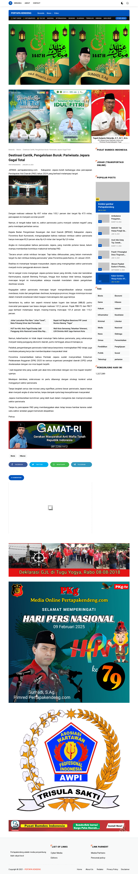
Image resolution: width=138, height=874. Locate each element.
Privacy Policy (112, 869)
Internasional (61, 18)
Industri (118, 308)
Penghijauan (120, 347)
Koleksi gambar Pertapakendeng (106, 205)
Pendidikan (102, 347)
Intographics (29, 18)
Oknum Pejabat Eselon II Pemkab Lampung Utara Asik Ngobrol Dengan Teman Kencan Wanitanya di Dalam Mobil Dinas (119, 265)
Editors (54, 858)
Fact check (16, 18)
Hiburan (98, 18)
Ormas (100, 340)
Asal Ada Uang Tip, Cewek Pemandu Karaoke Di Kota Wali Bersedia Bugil (119, 241)
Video (56, 13)
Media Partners (98, 853)
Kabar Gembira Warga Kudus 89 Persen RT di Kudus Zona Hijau (118, 277)
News (49, 13)
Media (100, 328)
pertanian (118, 359)
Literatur (118, 321)
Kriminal (101, 321)
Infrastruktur (103, 315)
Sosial (117, 353)
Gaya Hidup (107, 18)
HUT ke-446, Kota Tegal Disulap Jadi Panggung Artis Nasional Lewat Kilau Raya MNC (28, 330)
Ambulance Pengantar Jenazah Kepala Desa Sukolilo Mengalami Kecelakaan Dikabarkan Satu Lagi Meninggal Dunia (118, 217)
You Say (41, 18)
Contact (36, 3)
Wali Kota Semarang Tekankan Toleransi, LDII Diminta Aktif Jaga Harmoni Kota (70, 330)
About (27, 3)
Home (79, 869)
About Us (89, 869)
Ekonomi (72, 18)
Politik (100, 353)
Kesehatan (119, 315)
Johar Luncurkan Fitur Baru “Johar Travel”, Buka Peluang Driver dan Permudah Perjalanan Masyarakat (28, 322)
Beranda (18, 3)
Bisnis (19, 150)
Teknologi (90, 18)
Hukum (101, 308)
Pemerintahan (120, 340)
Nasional (50, 18)
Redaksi (100, 869)
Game (100, 302)
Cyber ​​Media (56, 853)
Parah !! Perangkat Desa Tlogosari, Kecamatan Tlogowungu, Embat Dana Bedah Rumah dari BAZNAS (119, 253)
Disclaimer (125, 869)
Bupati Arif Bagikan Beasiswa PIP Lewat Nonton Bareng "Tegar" (70, 321)
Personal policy (98, 858)
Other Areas (121, 18)
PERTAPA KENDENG (21, 13)
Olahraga (80, 18)
